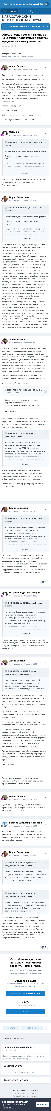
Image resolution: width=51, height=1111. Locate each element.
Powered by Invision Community (25, 1096)
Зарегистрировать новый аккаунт (25, 993)
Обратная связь (21, 1090)
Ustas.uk (14, 132)
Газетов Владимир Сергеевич (26, 822)
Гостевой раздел (25, 56)
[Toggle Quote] (6, 142)
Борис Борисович (19, 197)
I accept (42, 1104)
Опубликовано (23, 69)
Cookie (34, 1090)
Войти (25, 1011)
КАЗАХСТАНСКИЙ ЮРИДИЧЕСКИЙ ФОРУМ (21, 18)
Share (11, 1028)
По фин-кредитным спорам (25, 592)
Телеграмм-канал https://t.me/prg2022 (23, 4)
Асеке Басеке (14, 54)
